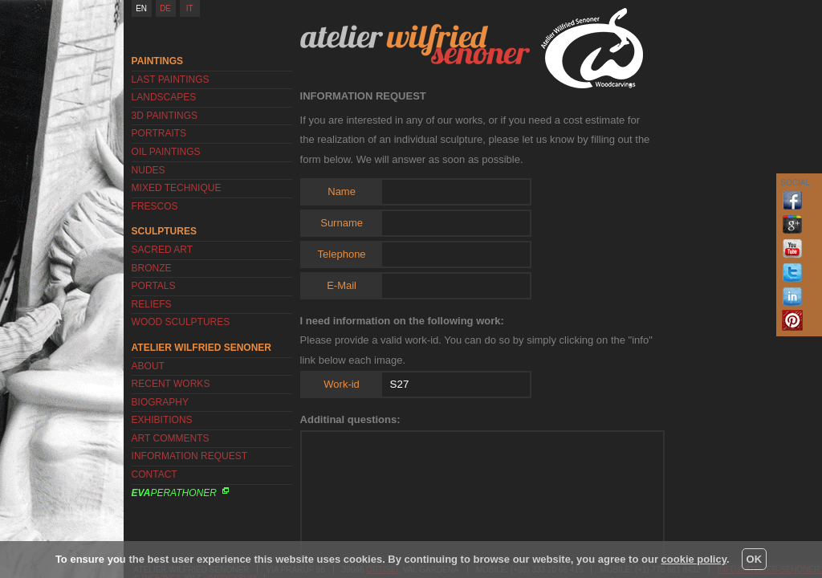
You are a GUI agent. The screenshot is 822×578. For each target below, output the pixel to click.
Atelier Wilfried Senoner (415, 44)
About (148, 366)
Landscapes (164, 97)
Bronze (152, 268)
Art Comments (171, 438)
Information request (189, 456)
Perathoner (174, 493)
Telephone (342, 254)
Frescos (155, 206)
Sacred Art (162, 249)
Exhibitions (162, 419)
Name (342, 191)
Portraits (159, 133)
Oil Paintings (166, 151)
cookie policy (693, 559)
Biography (160, 402)
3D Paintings (164, 115)
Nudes (148, 170)
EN (141, 8)
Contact (154, 474)
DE (165, 8)
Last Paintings (171, 79)
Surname (341, 223)
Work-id (342, 384)
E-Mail (341, 285)
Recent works (171, 383)
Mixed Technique (177, 187)
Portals (154, 285)
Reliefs (152, 304)
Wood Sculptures (181, 322)
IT (189, 8)
